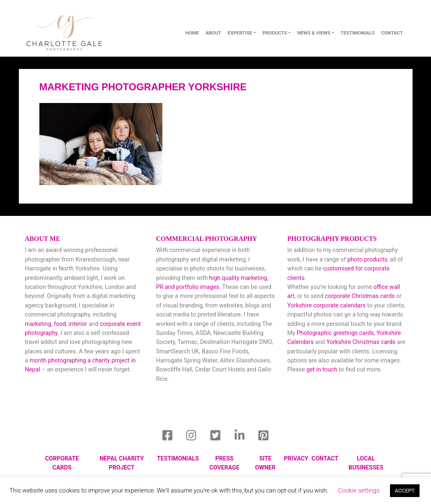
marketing (38, 324)
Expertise (240, 33)
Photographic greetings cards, (335, 333)
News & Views (314, 33)
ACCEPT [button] (405, 491)
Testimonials (358, 33)
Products (274, 33)
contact (392, 33)
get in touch (321, 369)
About (213, 33)
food (60, 324)
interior (77, 324)
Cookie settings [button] (358, 490)
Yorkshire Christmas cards (360, 342)
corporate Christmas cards (360, 296)
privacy (296, 458)
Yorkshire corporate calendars (326, 305)
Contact (325, 458)
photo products (367, 259)
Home (192, 33)
